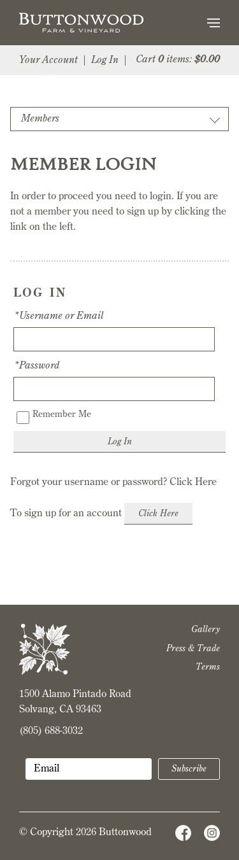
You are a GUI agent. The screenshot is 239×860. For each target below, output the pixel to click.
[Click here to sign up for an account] (158, 514)
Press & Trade (193, 648)
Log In (105, 60)
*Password (36, 366)
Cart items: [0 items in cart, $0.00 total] (178, 60)
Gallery (205, 629)
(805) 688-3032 (51, 731)
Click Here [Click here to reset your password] (193, 482)
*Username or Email (58, 316)
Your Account (48, 60)
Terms (208, 667)
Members (40, 119)
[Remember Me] (23, 417)
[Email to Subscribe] (88, 769)
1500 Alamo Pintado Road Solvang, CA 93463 (75, 702)
